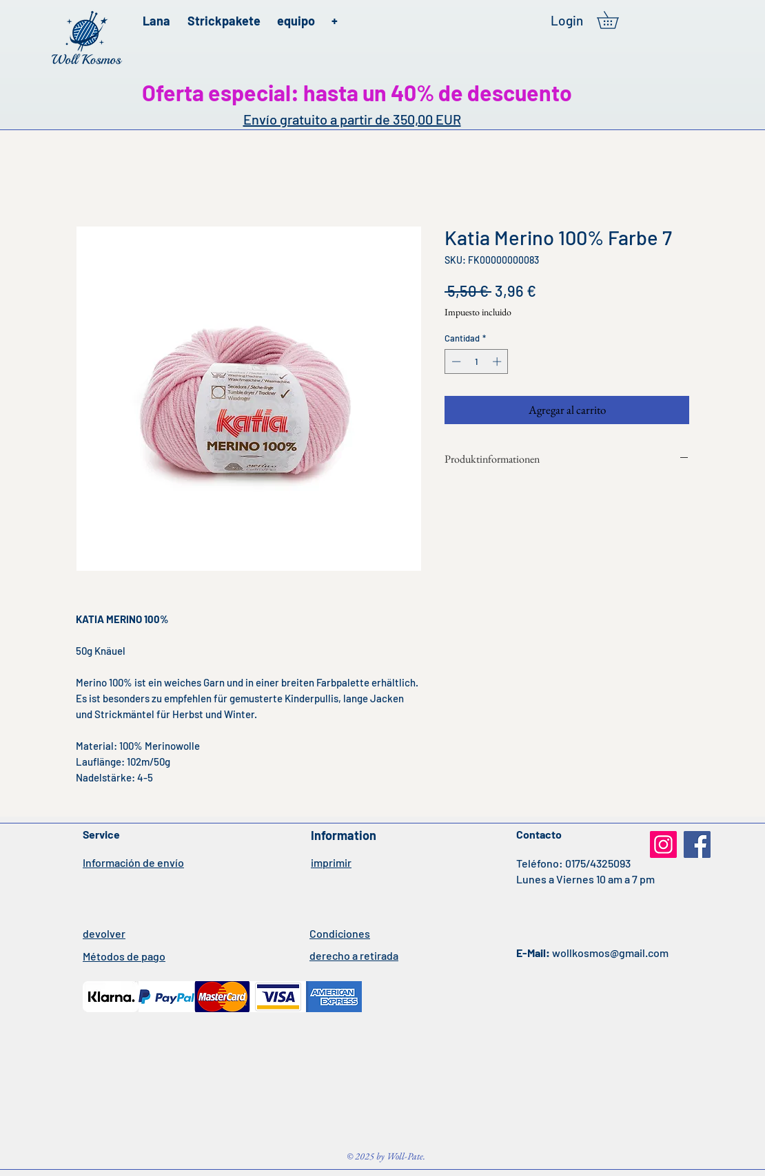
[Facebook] (697, 844)
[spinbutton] (476, 361)
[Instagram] (663, 844)
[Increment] (498, 361)
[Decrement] (455, 361)
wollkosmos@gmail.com (610, 952)
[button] (616, 20)
